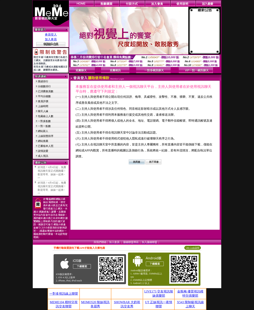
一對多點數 (44, 121)
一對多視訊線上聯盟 (63, 293)
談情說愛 (43, 150)
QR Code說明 (192, 247)
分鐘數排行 (44, 86)
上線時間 (43, 106)
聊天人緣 (43, 111)
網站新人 (43, 131)
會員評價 (43, 101)
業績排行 (43, 81)
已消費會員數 (45, 91)
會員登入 (51, 34)
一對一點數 (44, 126)
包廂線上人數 (45, 116)
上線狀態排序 (45, 136)
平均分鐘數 (44, 96)
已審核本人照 (45, 145)
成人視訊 (43, 155)
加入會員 (51, 39)
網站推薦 (43, 141)
